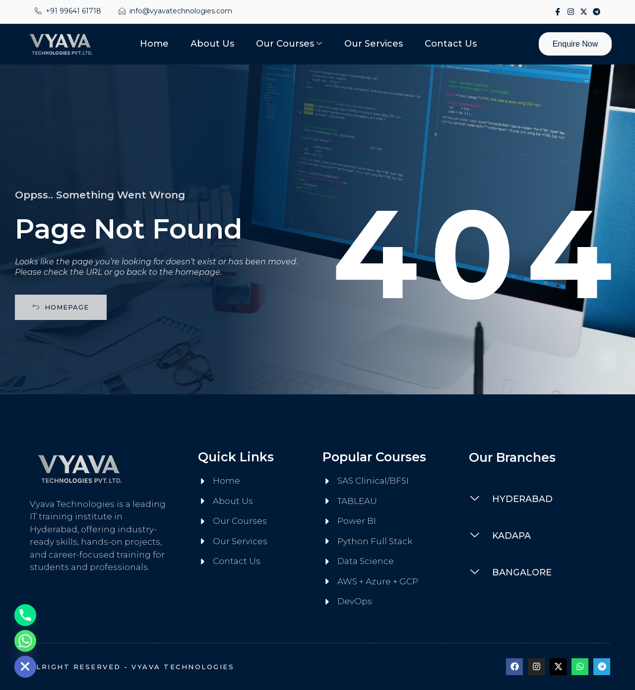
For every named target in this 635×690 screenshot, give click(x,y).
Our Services (371, 43)
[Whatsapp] (25, 641)
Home (158, 43)
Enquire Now (573, 44)
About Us (214, 43)
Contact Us (447, 43)
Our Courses (289, 44)
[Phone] (25, 615)
